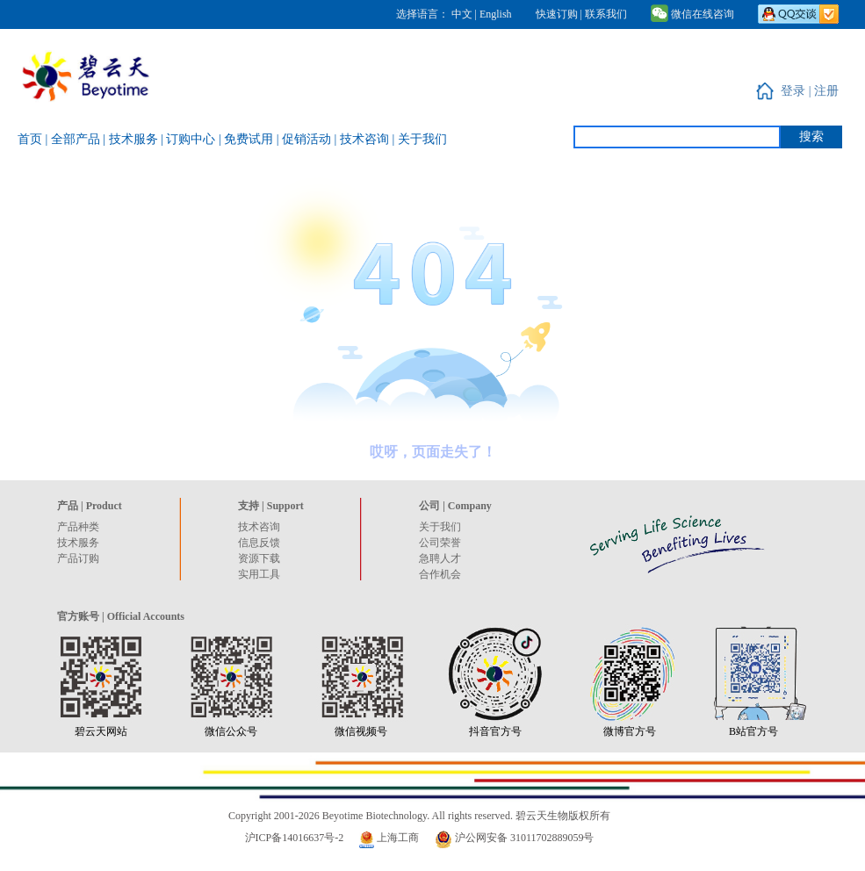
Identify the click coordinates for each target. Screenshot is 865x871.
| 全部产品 (75, 139)
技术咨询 (259, 527)
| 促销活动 (306, 139)
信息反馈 (259, 542)
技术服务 (78, 542)
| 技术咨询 (364, 139)
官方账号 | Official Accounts (120, 616)
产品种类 (78, 527)
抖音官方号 (495, 731)
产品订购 (78, 558)
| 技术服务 (132, 139)
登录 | (797, 90)
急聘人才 (440, 558)
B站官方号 (753, 731)
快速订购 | (559, 14)
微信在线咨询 (692, 14)
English (495, 14)
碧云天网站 (101, 731)
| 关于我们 (419, 139)
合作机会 (440, 574)
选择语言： (422, 14)
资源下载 (259, 558)
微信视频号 (361, 731)
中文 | (465, 14)
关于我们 (440, 527)
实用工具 (259, 574)
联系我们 (606, 14)
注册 (826, 90)
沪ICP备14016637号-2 (294, 837)
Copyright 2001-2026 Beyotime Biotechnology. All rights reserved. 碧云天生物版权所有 (419, 816)
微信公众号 (231, 731)
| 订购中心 (190, 139)
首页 (32, 139)
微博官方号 (629, 731)
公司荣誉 (440, 542)
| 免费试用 (248, 139)
